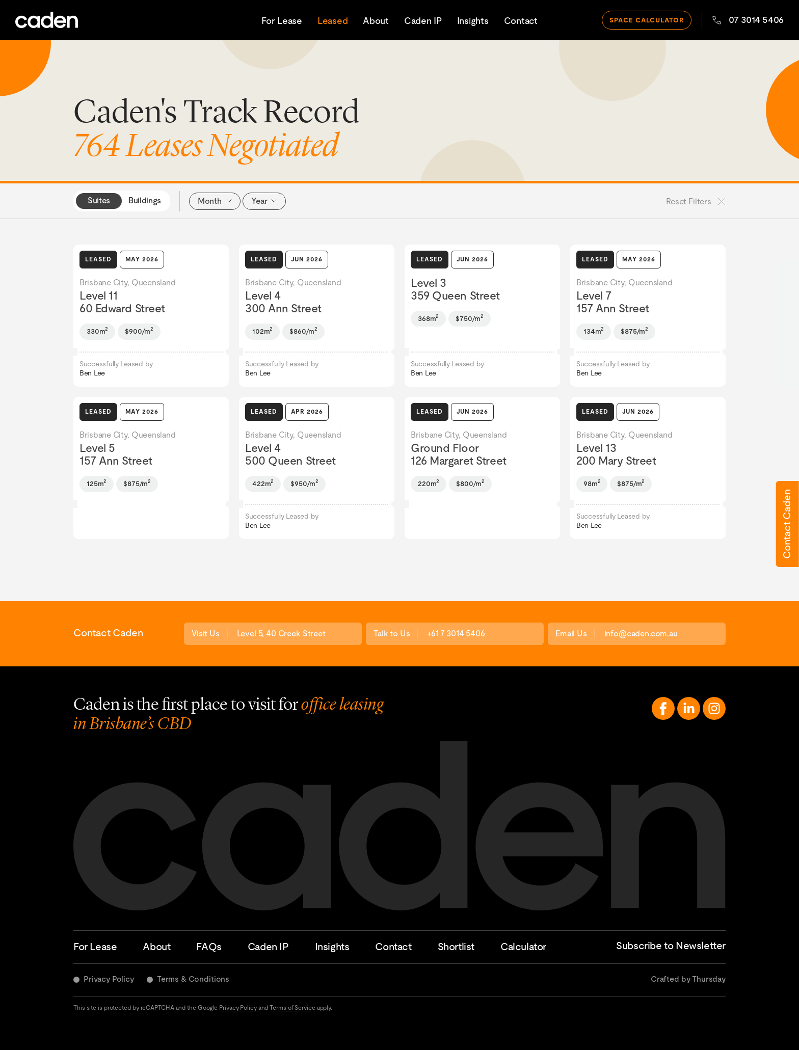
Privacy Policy (109, 979)
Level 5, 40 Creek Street (281, 633)
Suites (99, 200)
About (376, 20)
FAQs (208, 946)
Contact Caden (786, 524)
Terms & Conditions (193, 979)
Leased (332, 20)
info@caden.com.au (641, 633)
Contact (521, 20)
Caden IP (423, 20)
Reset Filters (696, 201)
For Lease (281, 20)
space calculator (646, 19)
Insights (473, 20)
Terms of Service (292, 1007)
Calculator (523, 946)
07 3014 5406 (748, 19)
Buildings (144, 200)
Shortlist (456, 946)
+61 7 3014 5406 (456, 633)
